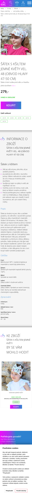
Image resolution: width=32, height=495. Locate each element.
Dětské (16, 8)
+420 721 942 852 (10, 444)
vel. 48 (16, 402)
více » (14, 86)
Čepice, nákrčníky (5, 11)
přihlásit (23, 3)
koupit (11, 105)
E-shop (9, 8)
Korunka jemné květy (16, 392)
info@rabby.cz (10, 441)
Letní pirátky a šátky (18, 11)
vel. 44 (4, 118)
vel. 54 (4, 121)
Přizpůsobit (9, 490)
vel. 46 (11, 118)
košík (17, 3)
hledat (11, 3)
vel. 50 (19, 118)
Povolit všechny (21, 490)
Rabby (2, 8)
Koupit (16, 407)
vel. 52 (27, 118)
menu (29, 4)
